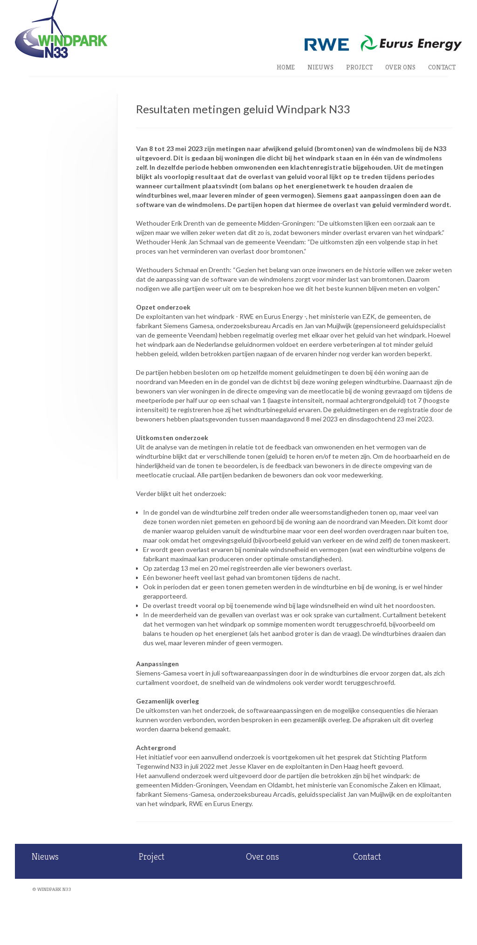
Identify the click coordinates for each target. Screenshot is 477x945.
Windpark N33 (54, 889)
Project (359, 67)
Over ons (400, 67)
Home (286, 67)
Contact (442, 67)
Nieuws (320, 67)
